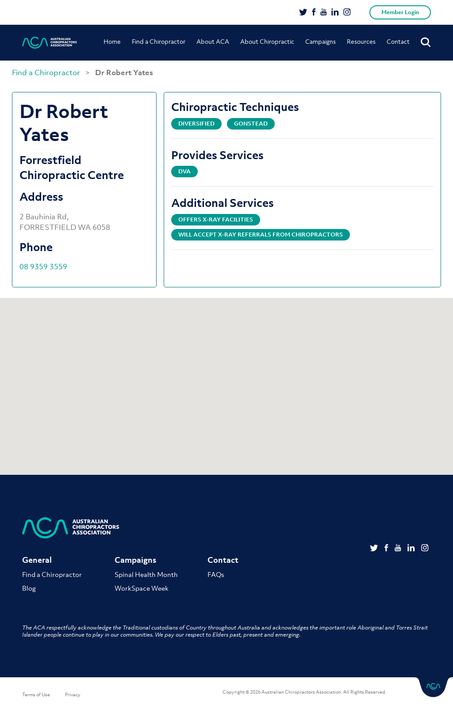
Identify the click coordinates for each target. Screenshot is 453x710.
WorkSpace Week (142, 588)
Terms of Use (36, 694)
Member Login (400, 12)
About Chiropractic (267, 41)
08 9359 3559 (43, 266)
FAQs (215, 574)
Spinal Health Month (146, 574)
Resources (361, 41)
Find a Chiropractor (158, 41)
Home (112, 41)
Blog (29, 588)
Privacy (73, 694)
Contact (398, 41)
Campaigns (320, 41)
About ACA (212, 41)
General (37, 560)
